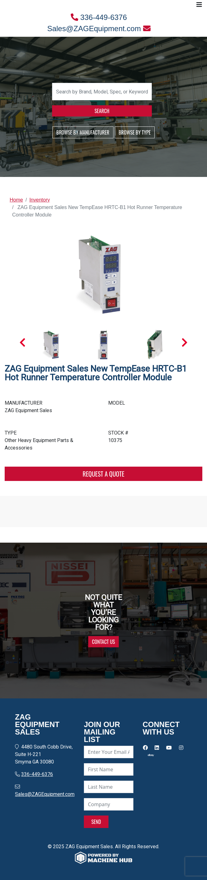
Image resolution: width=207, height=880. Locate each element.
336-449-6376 (99, 17)
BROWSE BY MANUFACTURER (82, 132)
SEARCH (101, 111)
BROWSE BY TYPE (135, 132)
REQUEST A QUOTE (103, 473)
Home (16, 199)
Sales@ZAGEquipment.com (98, 28)
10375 (115, 440)
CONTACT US (103, 641)
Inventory (39, 199)
